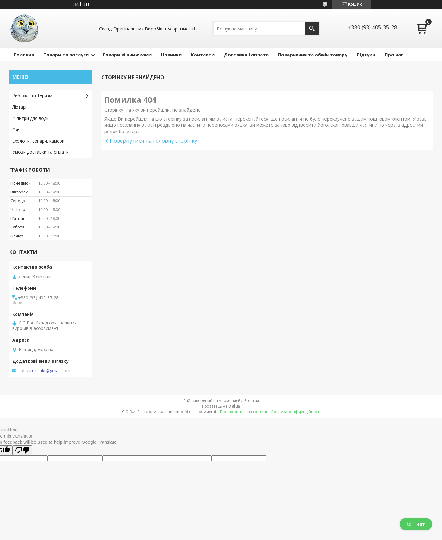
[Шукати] (312, 28)
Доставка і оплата (246, 55)
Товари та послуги (66, 55)
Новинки (171, 55)
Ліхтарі (19, 107)
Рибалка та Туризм (32, 95)
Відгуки (366, 55)
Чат (416, 524)
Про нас (394, 55)
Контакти (203, 55)
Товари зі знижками (127, 55)
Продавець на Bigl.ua (221, 406)
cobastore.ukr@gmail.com (44, 370)
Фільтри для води (30, 118)
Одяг (17, 129)
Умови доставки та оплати (40, 152)
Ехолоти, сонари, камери (38, 141)
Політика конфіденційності (295, 411)
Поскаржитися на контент (243, 411)
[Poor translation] (22, 450)
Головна (24, 55)
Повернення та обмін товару (312, 55)
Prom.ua (251, 400)
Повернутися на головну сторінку (153, 140)
